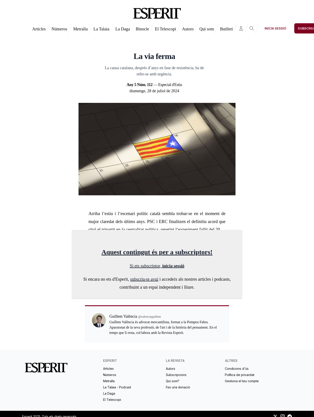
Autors (188, 28)
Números (59, 28)
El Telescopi (166, 28)
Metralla (80, 28)
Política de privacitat (239, 375)
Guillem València (154, 45)
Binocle (142, 28)
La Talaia (101, 28)
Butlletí (226, 28)
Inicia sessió (275, 28)
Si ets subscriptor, (146, 265)
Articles (39, 28)
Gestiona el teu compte (242, 381)
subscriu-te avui (144, 279)
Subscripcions (176, 375)
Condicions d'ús (237, 368)
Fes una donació (178, 387)
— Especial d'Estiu (154, 84)
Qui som (206, 28)
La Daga (122, 28)
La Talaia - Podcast (117, 387)
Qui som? (172, 381)
